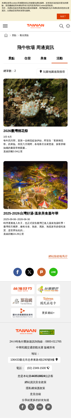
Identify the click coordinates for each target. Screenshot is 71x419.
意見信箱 (35, 394)
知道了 (63, 16)
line (53, 272)
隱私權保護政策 (35, 388)
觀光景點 (24, 35)
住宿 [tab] (27, 58)
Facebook (22, 407)
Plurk (41, 272)
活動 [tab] (59, 58)
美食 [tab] (43, 58)
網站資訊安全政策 (35, 382)
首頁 (6, 35)
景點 (14, 35)
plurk (48, 407)
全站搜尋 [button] (62, 26)
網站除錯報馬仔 (58, 256)
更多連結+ (48, 312)
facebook (17, 272)
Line (39, 407)
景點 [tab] (11, 58)
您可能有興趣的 (68, 26)
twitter (29, 272)
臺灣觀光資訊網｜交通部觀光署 (35, 26)
